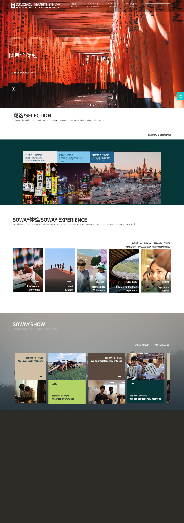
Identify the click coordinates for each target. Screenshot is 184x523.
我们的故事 (131, 5)
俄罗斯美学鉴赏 (100, 155)
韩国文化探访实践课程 (33, 158)
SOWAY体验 (93, 5)
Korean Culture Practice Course (35, 160)
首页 (74, 5)
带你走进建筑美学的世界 (101, 158)
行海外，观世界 (33, 155)
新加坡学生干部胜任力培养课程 (70, 158)
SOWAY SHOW (112, 5)
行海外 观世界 (66, 155)
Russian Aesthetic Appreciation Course (103, 160)
